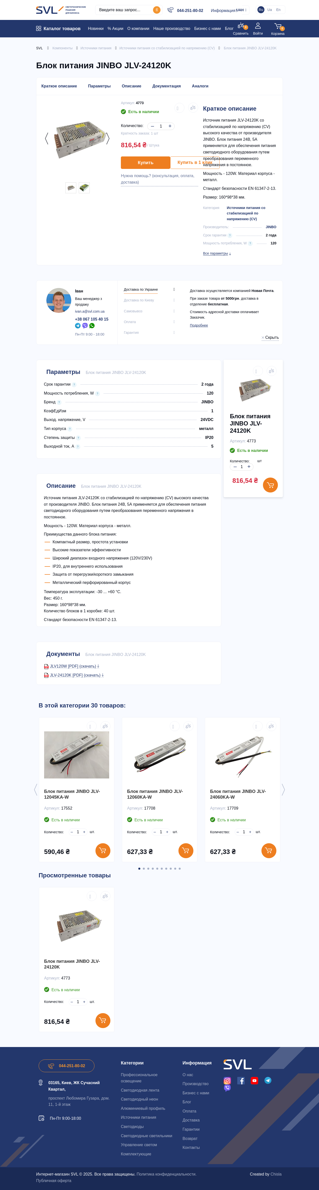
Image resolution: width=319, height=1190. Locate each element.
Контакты (191, 1147)
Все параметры (215, 253)
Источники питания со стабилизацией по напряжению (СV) (246, 213)
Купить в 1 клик (195, 162)
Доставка (191, 1120)
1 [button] (139, 869)
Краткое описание (59, 86)
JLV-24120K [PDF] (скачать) (76, 675)
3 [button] (148, 869)
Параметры (99, 86)
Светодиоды (132, 1126)
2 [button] (144, 869)
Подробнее (199, 325)
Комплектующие (136, 1154)
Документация (166, 86)
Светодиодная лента (140, 1090)
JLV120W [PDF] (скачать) (74, 666)
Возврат (189, 1138)
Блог (186, 1102)
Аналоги (200, 86)
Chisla (276, 1174)
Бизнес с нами (195, 1093)
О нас (187, 1075)
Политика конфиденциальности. (166, 1174)
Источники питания (138, 1117)
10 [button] (180, 869)
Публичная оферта (53, 1181)
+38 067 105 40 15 (91, 319)
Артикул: (128, 103)
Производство (195, 1084)
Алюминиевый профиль (143, 1108)
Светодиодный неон (139, 1099)
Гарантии (191, 1129)
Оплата (189, 1111)
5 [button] (157, 869)
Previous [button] (45, 138)
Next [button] (106, 138)
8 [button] (171, 869)
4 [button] (153, 869)
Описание (131, 86)
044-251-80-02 (190, 10)
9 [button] (175, 869)
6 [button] (162, 869)
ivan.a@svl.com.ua (89, 311)
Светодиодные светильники (146, 1136)
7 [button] (166, 869)
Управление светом (139, 1145)
